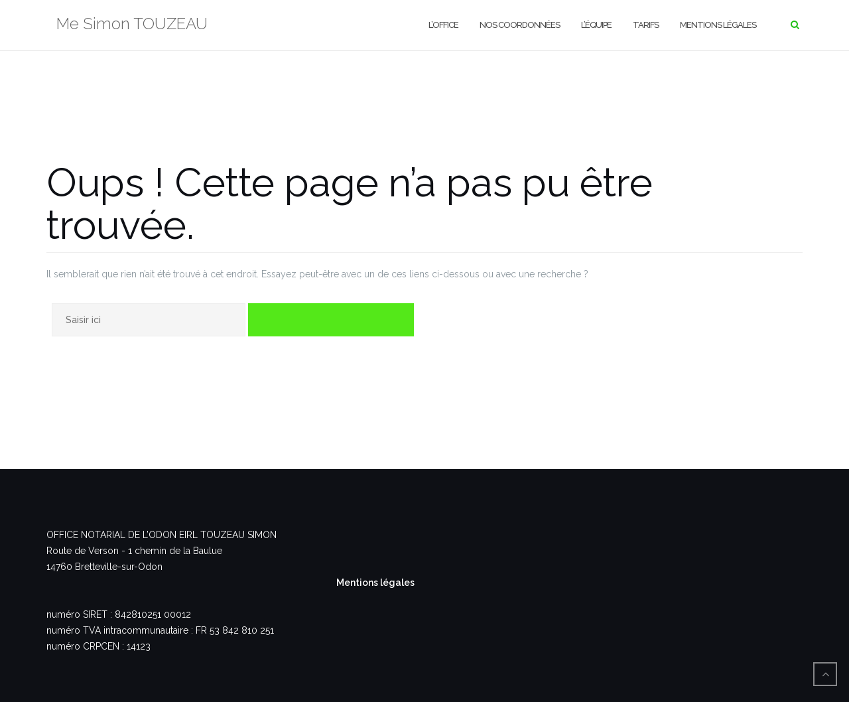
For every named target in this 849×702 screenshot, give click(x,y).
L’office (443, 25)
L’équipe (596, 25)
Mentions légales (718, 25)
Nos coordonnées (520, 25)
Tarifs (646, 25)
